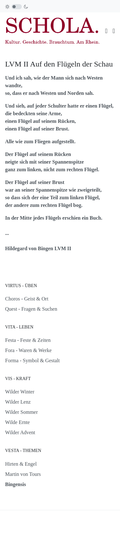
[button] (114, 31)
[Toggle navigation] (106, 31)
